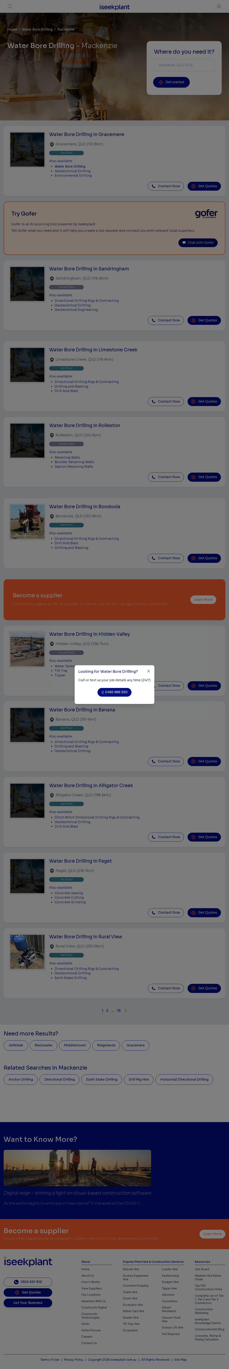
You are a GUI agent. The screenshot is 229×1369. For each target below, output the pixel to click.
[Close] (148, 671)
